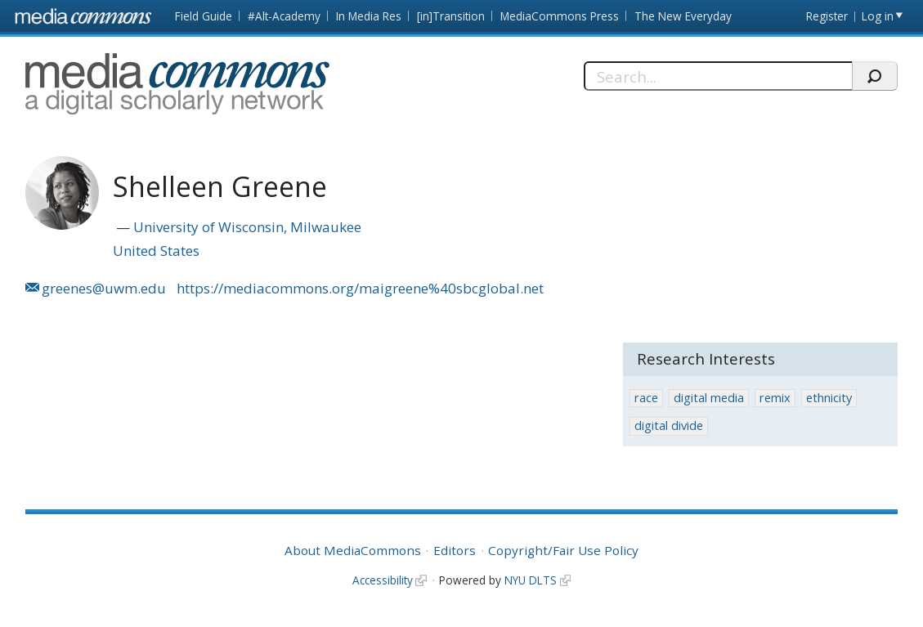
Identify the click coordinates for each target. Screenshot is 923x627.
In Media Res (368, 16)
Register (827, 16)
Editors (454, 550)
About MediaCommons (353, 550)
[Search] (718, 76)
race (646, 397)
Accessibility (382, 580)
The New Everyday (683, 16)
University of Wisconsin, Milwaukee (247, 226)
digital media (709, 397)
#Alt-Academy (284, 16)
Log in (878, 16)
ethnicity (829, 397)
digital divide (668, 425)
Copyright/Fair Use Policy (563, 550)
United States (156, 250)
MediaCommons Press (559, 16)
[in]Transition (451, 16)
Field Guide (203, 16)
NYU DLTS (530, 580)
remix (775, 397)
